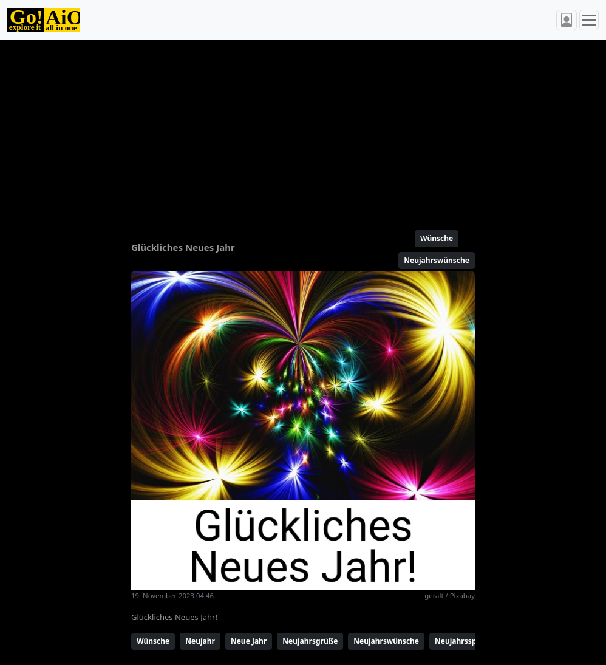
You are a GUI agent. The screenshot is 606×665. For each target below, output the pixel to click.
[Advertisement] (303, 130)
